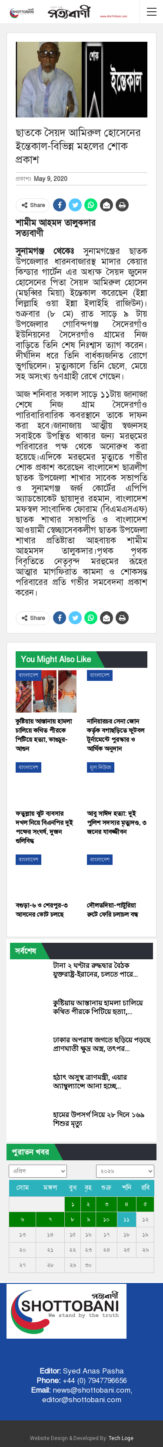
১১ (126, 1219)
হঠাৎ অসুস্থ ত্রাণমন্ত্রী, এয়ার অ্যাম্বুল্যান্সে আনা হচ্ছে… (90, 1081)
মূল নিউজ (100, 767)
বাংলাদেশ (28, 675)
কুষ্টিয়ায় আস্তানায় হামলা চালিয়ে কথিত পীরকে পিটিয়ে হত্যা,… (98, 1007)
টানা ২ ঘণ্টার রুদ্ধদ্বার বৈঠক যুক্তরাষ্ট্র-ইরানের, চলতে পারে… (95, 969)
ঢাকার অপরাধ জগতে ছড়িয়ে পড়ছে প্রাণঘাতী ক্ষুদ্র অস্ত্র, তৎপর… (101, 1044)
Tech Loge (121, 1438)
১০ (106, 1219)
